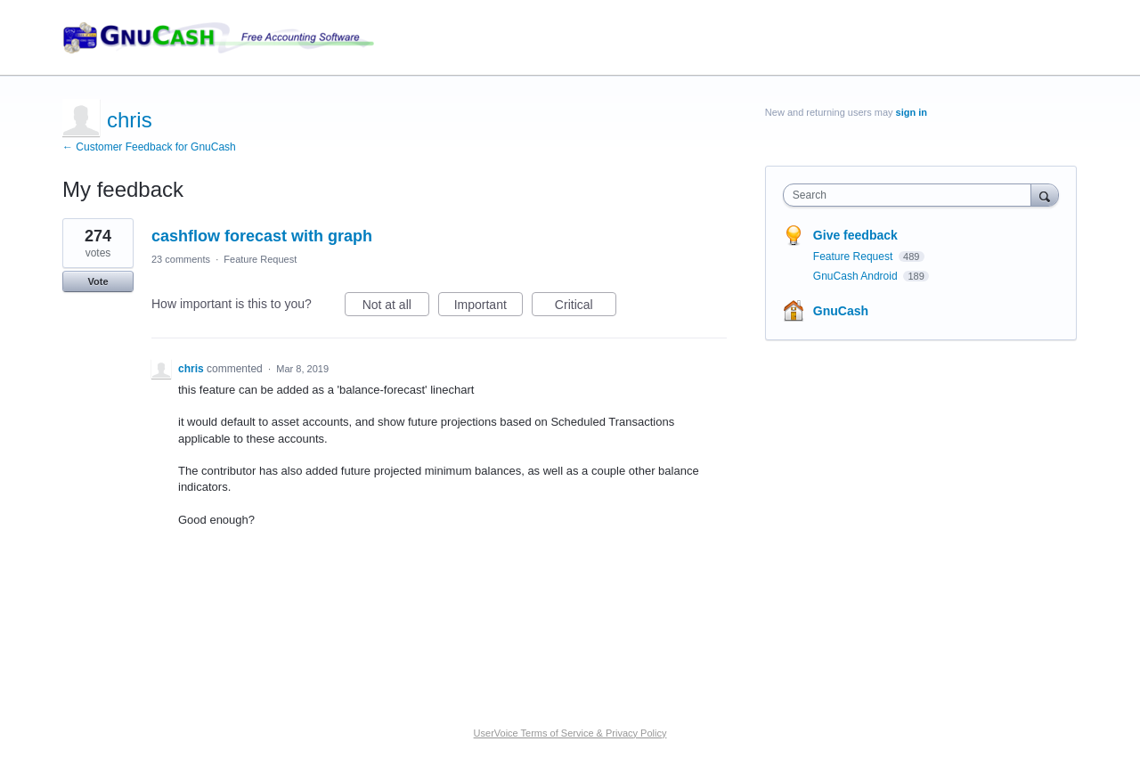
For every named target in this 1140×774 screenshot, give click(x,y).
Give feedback (855, 235)
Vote (97, 281)
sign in (911, 112)
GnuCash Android (856, 276)
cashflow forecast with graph (261, 236)
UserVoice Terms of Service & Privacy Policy (570, 733)
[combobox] (911, 195)
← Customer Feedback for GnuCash (149, 147)
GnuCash (840, 311)
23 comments (180, 259)
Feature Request (260, 259)
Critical (585, 307)
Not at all (395, 307)
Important (488, 307)
